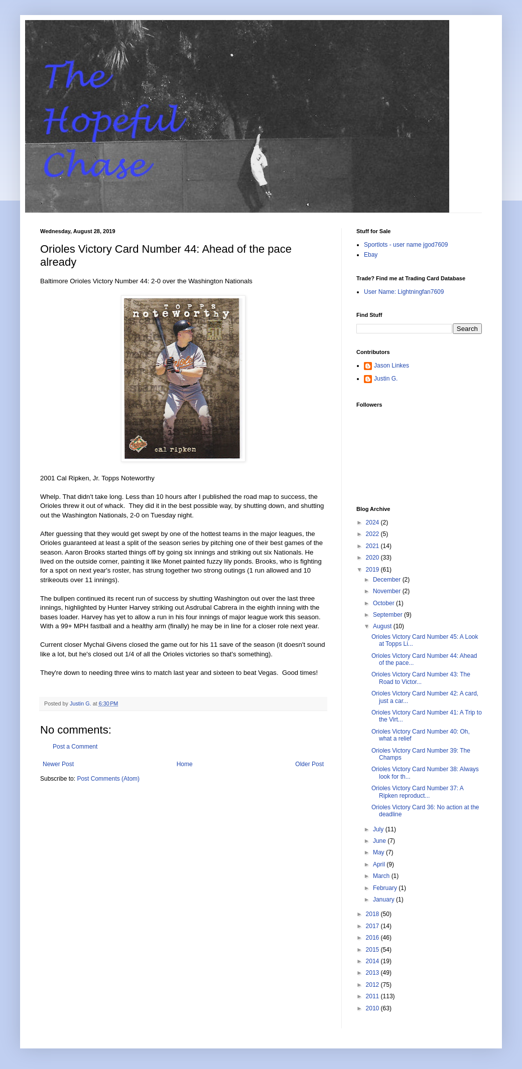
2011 (373, 996)
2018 (373, 914)
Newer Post (58, 764)
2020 (373, 557)
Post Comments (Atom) (108, 778)
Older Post (309, 764)
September (388, 614)
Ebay (370, 254)
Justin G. (386, 378)
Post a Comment (75, 746)
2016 (373, 937)
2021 (373, 546)
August (383, 626)
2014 (373, 961)
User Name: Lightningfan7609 (404, 291)
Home (185, 764)
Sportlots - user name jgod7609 (406, 244)
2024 (373, 522)
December (388, 579)
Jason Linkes (391, 365)
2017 (373, 926)
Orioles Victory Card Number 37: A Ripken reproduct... (417, 792)
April (379, 864)
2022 (373, 534)
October (384, 603)
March (382, 875)
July (379, 829)
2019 (373, 569)
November (388, 591)
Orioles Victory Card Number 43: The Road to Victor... (420, 678)
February (386, 888)
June (380, 840)
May (379, 852)
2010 (373, 1008)
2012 (373, 984)
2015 (373, 949)
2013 (373, 972)
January (384, 899)
